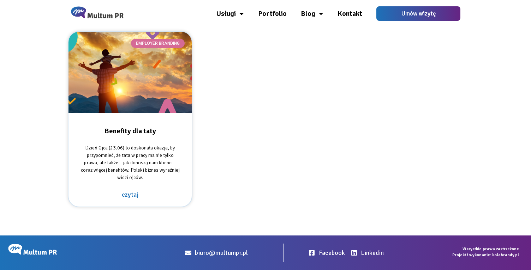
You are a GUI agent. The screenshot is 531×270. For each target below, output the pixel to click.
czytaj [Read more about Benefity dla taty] (130, 194)
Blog (312, 14)
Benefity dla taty (130, 131)
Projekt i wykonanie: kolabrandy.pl (485, 255)
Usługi (230, 14)
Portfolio (272, 13)
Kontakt (350, 13)
